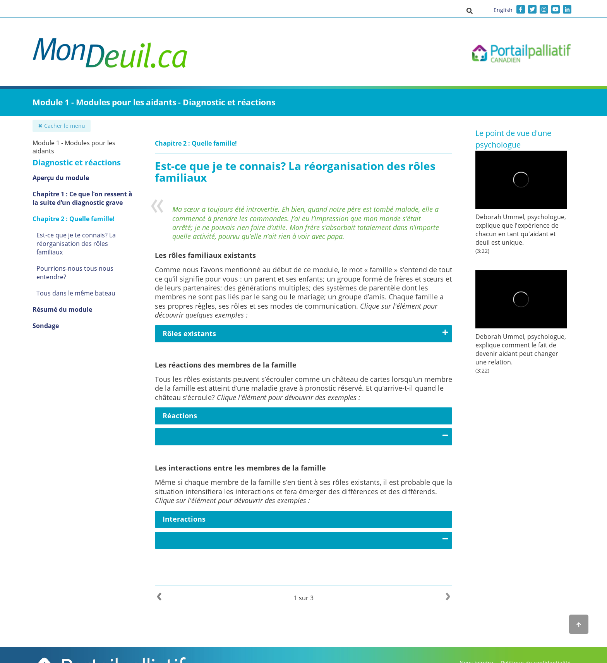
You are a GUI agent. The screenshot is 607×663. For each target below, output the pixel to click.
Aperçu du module (61, 177)
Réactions (180, 415)
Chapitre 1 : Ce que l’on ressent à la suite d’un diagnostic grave (82, 198)
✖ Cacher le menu (61, 125)
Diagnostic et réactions (77, 162)
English (503, 10)
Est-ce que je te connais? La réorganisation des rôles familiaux (76, 243)
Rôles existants (189, 333)
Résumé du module (62, 309)
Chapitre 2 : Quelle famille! (74, 219)
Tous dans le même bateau (75, 293)
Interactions (184, 519)
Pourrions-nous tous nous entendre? (74, 272)
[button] (469, 10)
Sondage (46, 325)
